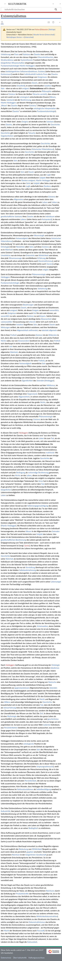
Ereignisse (12, 313)
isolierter (46, 725)
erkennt (32, 322)
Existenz (41, 71)
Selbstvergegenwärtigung (37, 506)
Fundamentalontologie (10, 66)
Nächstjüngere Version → (15, 37)
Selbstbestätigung (43, 789)
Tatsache (36, 94)
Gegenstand (32, 394)
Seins (31, 247)
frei (34, 313)
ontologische (39, 108)
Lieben (54, 202)
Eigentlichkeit (27, 380)
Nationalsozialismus (25, 789)
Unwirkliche (6, 255)
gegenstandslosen (22, 688)
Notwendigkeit (22, 238)
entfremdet (33, 330)
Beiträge (52, 29)
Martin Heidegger (43, 180)
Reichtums (50, 891)
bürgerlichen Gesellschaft (35, 855)
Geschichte (55, 124)
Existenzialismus (36, 88)
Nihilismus (50, 385)
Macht (42, 699)
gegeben (30, 852)
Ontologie (5, 247)
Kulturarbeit (32, 942)
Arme (40, 481)
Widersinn (52, 335)
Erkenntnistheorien (45, 57)
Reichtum (16, 855)
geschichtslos (53, 719)
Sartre (26, 545)
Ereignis (25, 121)
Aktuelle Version (39, 35)
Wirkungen (5, 327)
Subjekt (42, 177)
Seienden (40, 380)
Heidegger (49, 380)
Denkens (47, 186)
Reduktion (20, 247)
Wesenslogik (39, 235)
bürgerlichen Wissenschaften (13, 63)
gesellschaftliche (7, 216)
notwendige (33, 472)
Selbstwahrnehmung (27, 570)
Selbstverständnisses (28, 71)
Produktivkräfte (22, 893)
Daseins (37, 54)
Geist (28, 183)
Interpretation (50, 108)
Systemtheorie (27, 60)
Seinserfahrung (9, 708)
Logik (49, 175)
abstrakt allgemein (49, 330)
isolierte (39, 74)
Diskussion (44, 29)
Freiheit (13, 335)
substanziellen (6, 322)
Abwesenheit (46, 319)
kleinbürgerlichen (13, 71)
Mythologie (12, 716)
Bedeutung (23, 849)
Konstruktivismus (45, 261)
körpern (42, 316)
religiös (46, 269)
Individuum (49, 216)
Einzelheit (21, 85)
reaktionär (50, 452)
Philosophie (46, 91)
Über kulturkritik (20, 958)
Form (16, 54)
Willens (7, 702)
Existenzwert (6, 74)
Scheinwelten (42, 626)
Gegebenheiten (7, 136)
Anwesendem (23, 341)
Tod (52, 438)
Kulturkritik (5, 811)
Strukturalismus (7, 60)
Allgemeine (18, 199)
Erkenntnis (30, 255)
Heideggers (5, 277)
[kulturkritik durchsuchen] (31, 9)
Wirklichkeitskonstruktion (46, 916)
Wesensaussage (15, 258)
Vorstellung (30, 567)
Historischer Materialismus (42, 149)
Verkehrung (42, 288)
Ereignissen (42, 77)
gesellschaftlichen (8, 540)
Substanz (26, 54)
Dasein (34, 83)
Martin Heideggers (27, 66)
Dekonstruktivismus (37, 922)
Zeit (41, 713)
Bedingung (20, 472)
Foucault (40, 930)
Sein (2, 88)
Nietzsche (52, 682)
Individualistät (30, 74)
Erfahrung (41, 258)
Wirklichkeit (43, 255)
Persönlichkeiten (11, 727)
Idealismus (55, 668)
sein (10, 346)
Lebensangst (56, 581)
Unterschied (49, 35)
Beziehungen (28, 305)
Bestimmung (26, 100)
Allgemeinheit (22, 330)
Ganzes (49, 264)
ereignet (25, 88)
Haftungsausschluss (36, 958)
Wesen (52, 97)
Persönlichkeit (30, 781)
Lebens (24, 219)
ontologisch (24, 97)
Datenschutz (6, 958)
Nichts (3, 341)
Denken (24, 180)
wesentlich (54, 310)
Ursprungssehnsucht (44, 766)
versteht (43, 94)
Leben (44, 202)
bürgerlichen (6, 489)
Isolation (47, 85)
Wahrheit (9, 249)
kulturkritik (17, 3)
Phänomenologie (39, 274)
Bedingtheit (33, 828)
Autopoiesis (47, 219)
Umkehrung (5, 54)
